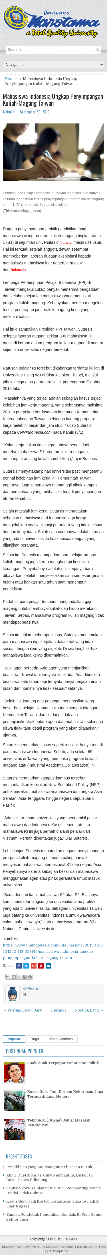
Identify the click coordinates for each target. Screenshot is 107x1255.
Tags (35, 1039)
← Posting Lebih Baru (22, 1010)
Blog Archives (61, 1039)
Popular (14, 1039)
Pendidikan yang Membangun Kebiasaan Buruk (49, 1167)
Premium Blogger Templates (52, 1247)
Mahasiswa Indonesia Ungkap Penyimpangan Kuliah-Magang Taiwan (53, 99)
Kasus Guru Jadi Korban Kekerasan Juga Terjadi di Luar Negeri (65, 1094)
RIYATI (70, 1239)
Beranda (58, 1010)
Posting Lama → (89, 1010)
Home (10, 78)
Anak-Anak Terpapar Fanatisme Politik (63, 1063)
